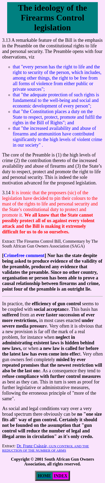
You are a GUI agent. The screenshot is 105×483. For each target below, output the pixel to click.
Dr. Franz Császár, (45, 448)
